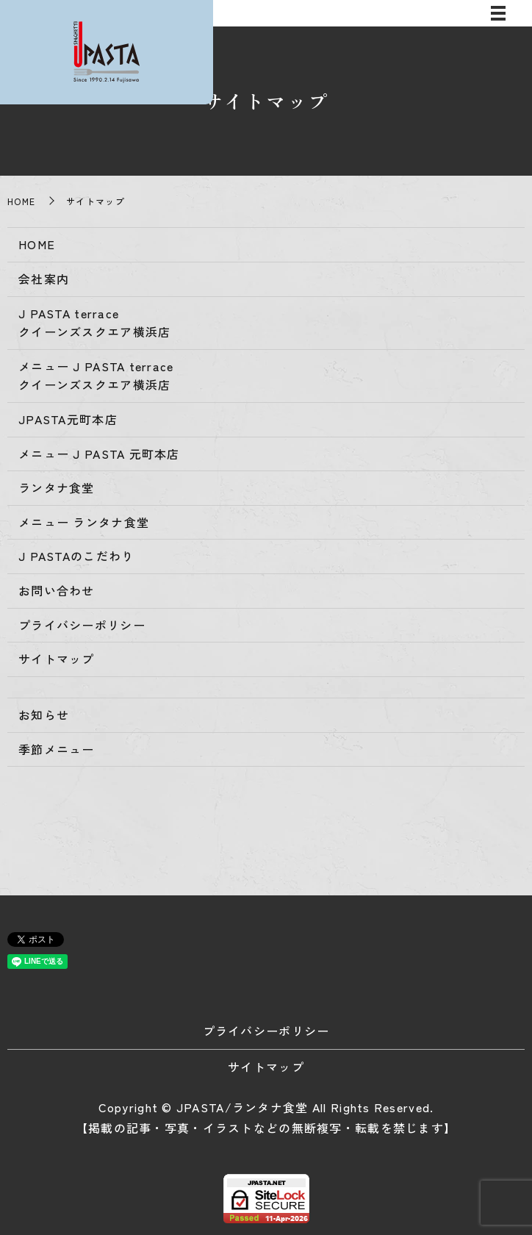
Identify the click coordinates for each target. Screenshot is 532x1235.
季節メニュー (56, 749)
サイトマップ (56, 658)
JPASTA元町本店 (68, 419)
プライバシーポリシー (81, 625)
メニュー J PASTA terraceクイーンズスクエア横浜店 (96, 375)
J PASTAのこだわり (76, 556)
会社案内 (43, 278)
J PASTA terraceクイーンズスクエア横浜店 (94, 322)
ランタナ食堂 (56, 487)
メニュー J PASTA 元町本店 (99, 453)
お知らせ (43, 714)
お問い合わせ (56, 590)
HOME (21, 201)
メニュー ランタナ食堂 (83, 522)
